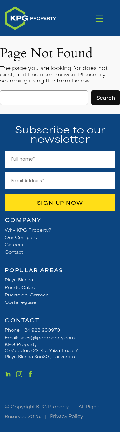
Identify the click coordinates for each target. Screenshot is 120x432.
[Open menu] (99, 18)
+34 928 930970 (41, 330)
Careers (14, 244)
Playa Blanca (19, 279)
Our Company (21, 237)
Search (105, 98)
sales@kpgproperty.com (47, 337)
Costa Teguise (20, 302)
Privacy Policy (66, 416)
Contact (14, 252)
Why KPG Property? (28, 229)
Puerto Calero (20, 287)
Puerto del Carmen (27, 294)
